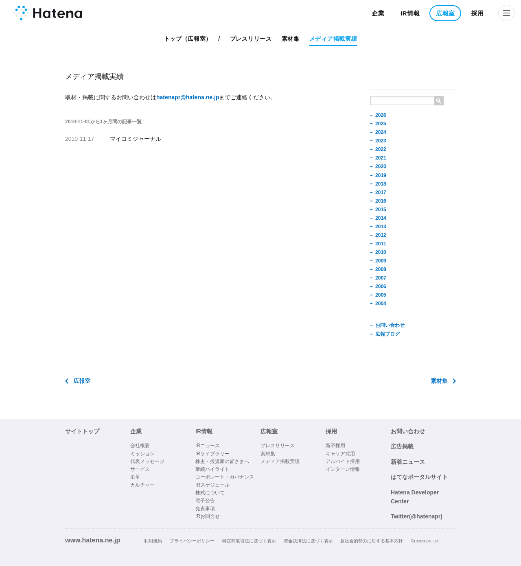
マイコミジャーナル (135, 138)
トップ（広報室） (188, 38)
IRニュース (207, 445)
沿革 (135, 477)
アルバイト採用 (343, 461)
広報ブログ (387, 334)
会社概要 (140, 445)
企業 (378, 13)
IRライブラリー (212, 454)
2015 (380, 209)
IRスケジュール (212, 485)
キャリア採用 (340, 454)
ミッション (142, 454)
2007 (380, 278)
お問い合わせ (390, 325)
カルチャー (142, 485)
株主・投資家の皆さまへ (222, 461)
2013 (380, 226)
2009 (380, 261)
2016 (380, 201)
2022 (380, 149)
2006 (380, 286)
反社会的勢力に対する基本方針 (371, 540)
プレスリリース (251, 38)
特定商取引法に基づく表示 (249, 540)
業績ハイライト (212, 469)
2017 (380, 192)
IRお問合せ (207, 516)
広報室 (445, 13)
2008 (380, 269)
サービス (140, 469)
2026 (380, 115)
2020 (380, 166)
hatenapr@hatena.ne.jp (187, 97)
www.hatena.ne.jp (92, 540)
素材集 (291, 38)
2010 (380, 252)
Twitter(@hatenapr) (416, 516)
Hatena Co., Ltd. (426, 541)
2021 (380, 158)
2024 (380, 132)
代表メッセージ (147, 461)
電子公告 (205, 500)
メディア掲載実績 (333, 38)
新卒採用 (335, 445)
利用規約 (153, 540)
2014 (380, 218)
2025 (380, 124)
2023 (380, 141)
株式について (210, 493)
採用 (477, 13)
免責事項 (205, 508)
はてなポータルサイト (419, 477)
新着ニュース (408, 462)
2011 (380, 244)
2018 (380, 184)
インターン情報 (343, 469)
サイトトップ (82, 431)
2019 (380, 175)
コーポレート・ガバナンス (224, 477)
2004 (380, 303)
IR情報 (410, 13)
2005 (380, 295)
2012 (380, 235)
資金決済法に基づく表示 (308, 540)
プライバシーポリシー (192, 540)
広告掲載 (402, 446)
